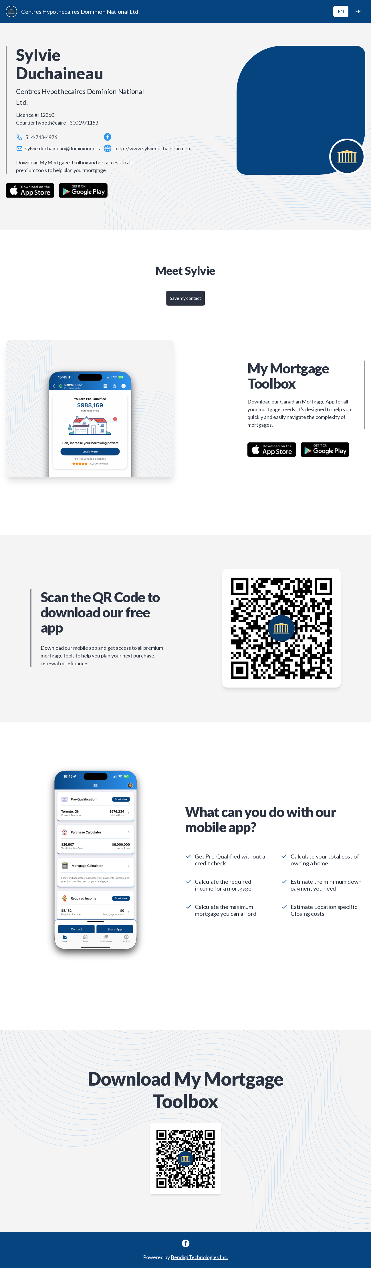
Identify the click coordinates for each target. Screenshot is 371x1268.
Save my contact (185, 298)
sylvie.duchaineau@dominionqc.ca (63, 148)
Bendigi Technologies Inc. (199, 1257)
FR (358, 11)
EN (341, 11)
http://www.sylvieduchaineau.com (152, 148)
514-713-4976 (41, 137)
